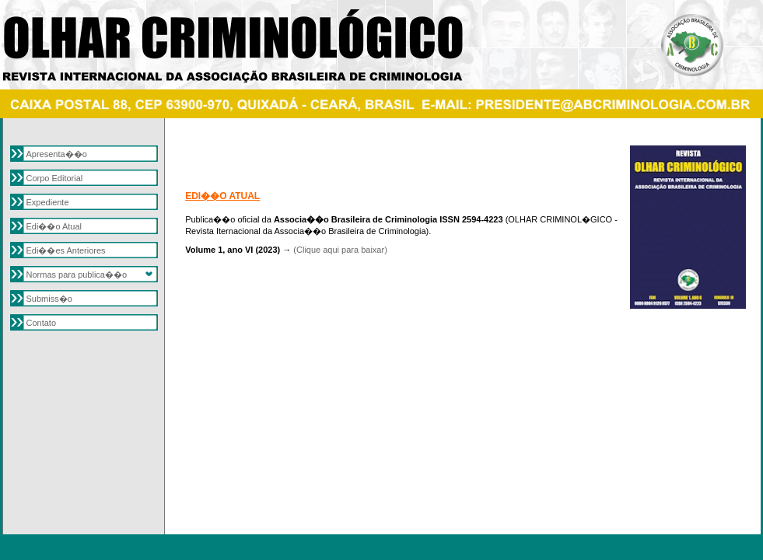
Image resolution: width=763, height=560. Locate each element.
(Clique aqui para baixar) (340, 249)
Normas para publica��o (77, 274)
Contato (41, 322)
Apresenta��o (56, 154)
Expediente (47, 202)
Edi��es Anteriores (66, 250)
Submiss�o (49, 298)
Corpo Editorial (54, 178)
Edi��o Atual (54, 226)
